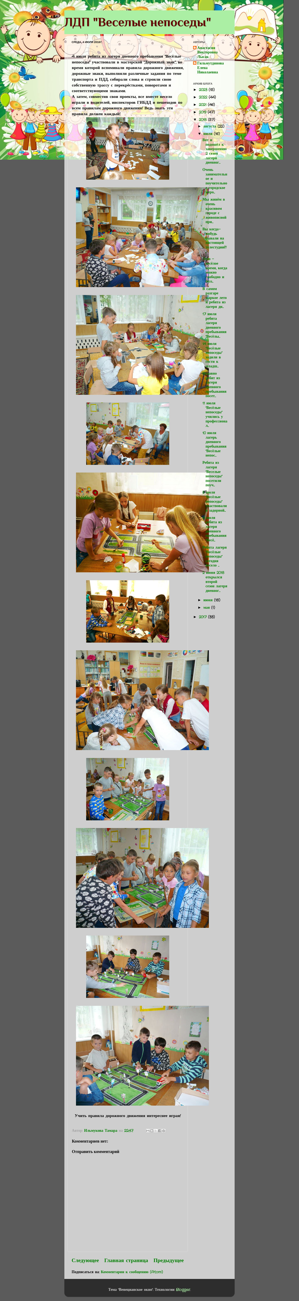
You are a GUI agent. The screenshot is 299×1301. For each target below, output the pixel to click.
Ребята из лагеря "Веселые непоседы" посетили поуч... (212, 474)
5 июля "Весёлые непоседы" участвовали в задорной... (214, 501)
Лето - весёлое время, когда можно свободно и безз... (214, 270)
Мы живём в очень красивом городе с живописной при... (214, 211)
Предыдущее (168, 1260)
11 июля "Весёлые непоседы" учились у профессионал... (214, 414)
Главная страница (126, 1260)
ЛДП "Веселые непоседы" (137, 22)
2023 (204, 90)
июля (208, 134)
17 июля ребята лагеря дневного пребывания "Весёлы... (214, 325)
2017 (203, 617)
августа (210, 126)
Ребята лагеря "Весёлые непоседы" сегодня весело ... (214, 556)
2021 (203, 104)
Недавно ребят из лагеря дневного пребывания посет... (214, 385)
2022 (204, 97)
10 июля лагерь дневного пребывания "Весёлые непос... (214, 444)
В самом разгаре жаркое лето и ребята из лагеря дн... (214, 298)
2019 (203, 112)
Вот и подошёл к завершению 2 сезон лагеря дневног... (214, 151)
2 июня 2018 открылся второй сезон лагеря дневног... (214, 581)
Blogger (183, 1289)
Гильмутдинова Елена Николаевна (210, 68)
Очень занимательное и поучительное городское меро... (214, 181)
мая (207, 607)
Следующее (85, 1260)
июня (208, 600)
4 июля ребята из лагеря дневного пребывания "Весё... (214, 529)
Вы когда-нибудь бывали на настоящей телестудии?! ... (214, 240)
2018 (203, 119)
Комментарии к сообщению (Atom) (132, 1272)
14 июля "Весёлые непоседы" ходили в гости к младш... (212, 355)
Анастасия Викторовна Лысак (207, 52)
